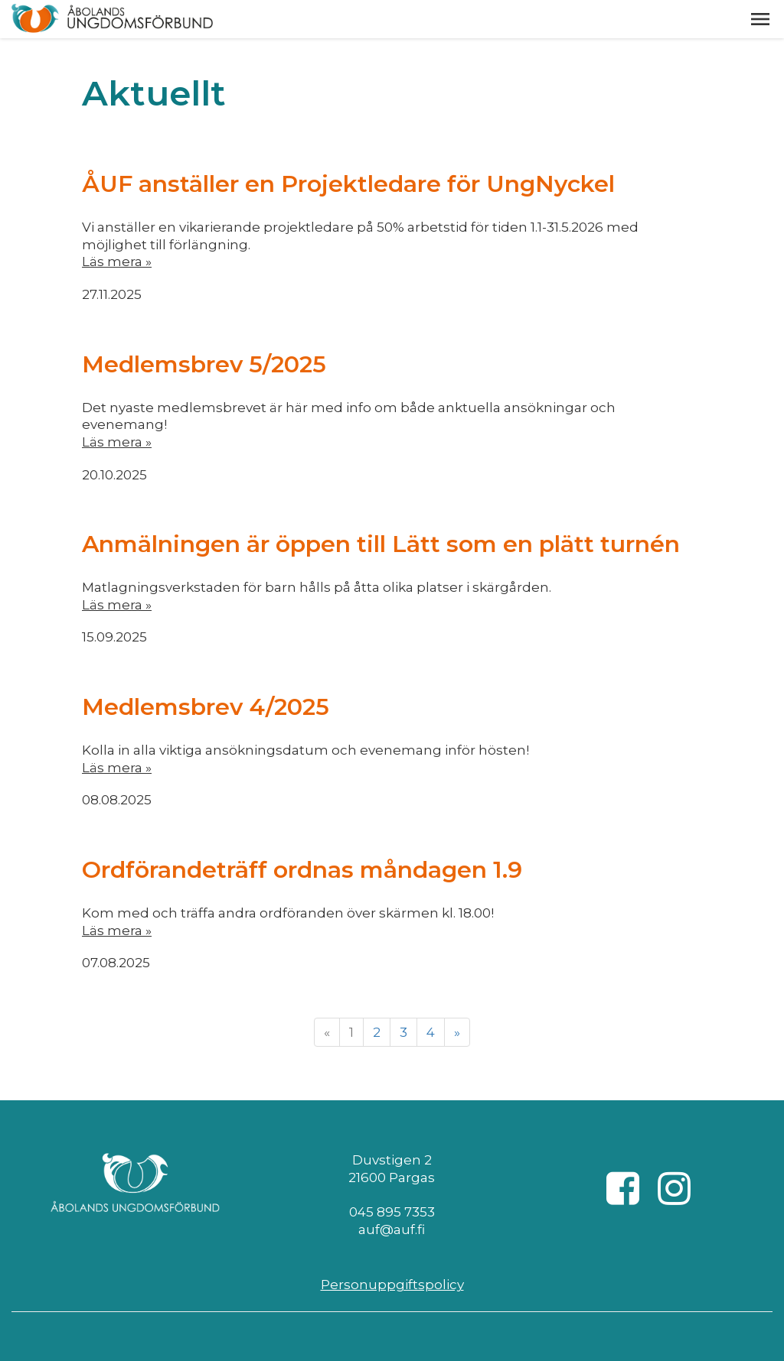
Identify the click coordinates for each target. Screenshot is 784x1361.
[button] (760, 19)
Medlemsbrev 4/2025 (205, 707)
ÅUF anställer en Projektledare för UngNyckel (348, 184)
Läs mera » (117, 261)
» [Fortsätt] (457, 1032)
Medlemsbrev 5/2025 (204, 364)
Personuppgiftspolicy (392, 1284)
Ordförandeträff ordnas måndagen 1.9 (302, 870)
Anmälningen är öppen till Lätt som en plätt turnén (381, 544)
